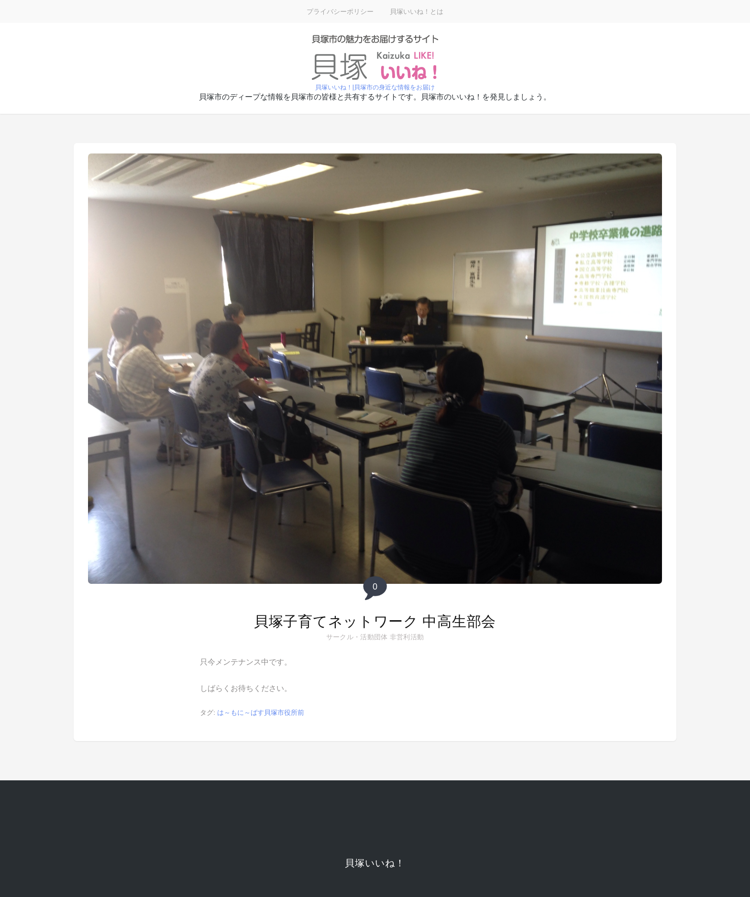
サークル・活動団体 (357, 637)
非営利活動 (407, 637)
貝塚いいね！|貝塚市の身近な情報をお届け (375, 87)
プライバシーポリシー (340, 11)
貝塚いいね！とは (416, 11)
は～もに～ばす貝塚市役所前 (260, 712)
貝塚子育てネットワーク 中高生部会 (375, 621)
